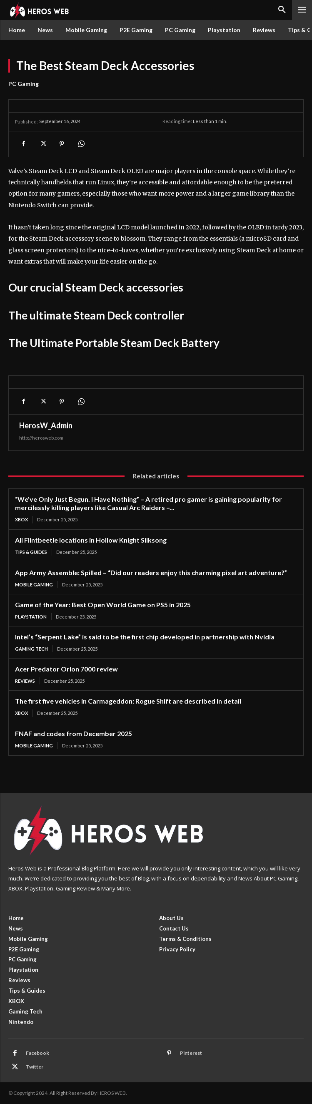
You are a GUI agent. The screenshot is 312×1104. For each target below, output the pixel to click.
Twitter (34, 1067)
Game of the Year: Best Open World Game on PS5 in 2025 (103, 605)
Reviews (25, 681)
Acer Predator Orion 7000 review (66, 669)
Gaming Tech (31, 648)
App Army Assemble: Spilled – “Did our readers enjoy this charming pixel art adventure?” (151, 572)
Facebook (37, 1053)
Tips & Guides (31, 552)
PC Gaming (23, 84)
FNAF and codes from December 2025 (73, 733)
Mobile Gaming (34, 584)
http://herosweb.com (41, 437)
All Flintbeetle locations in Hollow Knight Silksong (91, 540)
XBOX (21, 519)
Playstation (31, 616)
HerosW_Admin (45, 425)
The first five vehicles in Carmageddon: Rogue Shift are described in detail (128, 701)
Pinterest (191, 1053)
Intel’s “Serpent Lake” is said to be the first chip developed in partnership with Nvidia (145, 637)
